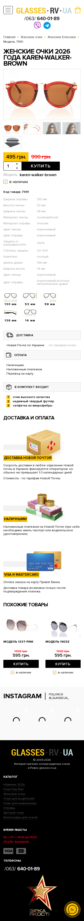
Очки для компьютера (20, 803)
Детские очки (13, 813)
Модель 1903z (57, 642)
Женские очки (14, 794)
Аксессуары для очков (20, 817)
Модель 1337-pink (18, 642)
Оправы (9, 808)
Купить (41, 166)
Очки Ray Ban (13, 789)
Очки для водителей (18, 798)
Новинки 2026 (14, 784)
